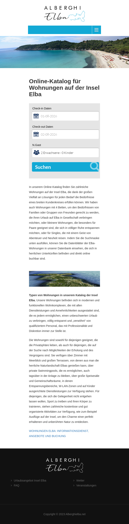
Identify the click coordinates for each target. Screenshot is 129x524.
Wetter (80, 480)
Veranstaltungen (86, 485)
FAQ (16, 485)
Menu (37, 29)
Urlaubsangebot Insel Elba (30, 480)
